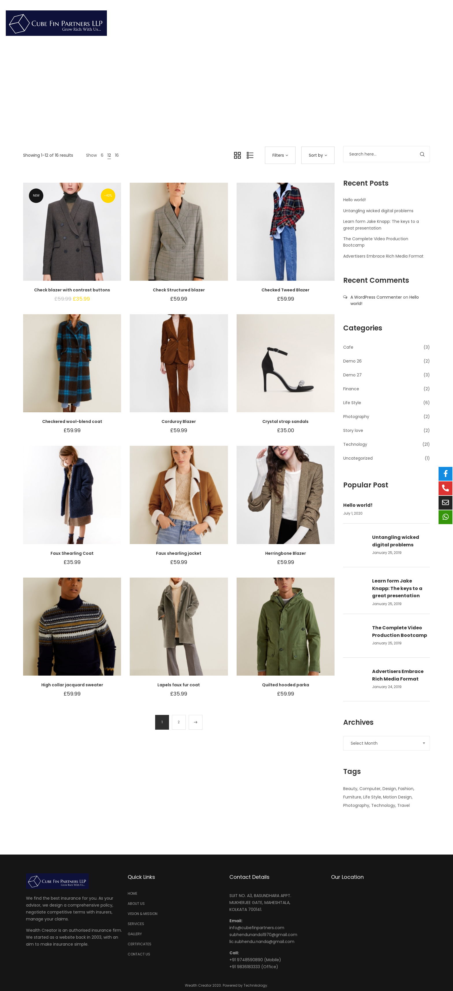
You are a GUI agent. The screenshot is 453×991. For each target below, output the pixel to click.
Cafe (348, 347)
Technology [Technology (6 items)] (383, 805)
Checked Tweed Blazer (285, 290)
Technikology (255, 985)
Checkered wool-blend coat (72, 421)
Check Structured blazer (179, 290)
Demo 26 (352, 361)
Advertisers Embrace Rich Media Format (383, 256)
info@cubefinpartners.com (256, 928)
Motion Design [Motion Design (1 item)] (397, 797)
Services (252, 23)
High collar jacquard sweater (72, 685)
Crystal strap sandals (285, 421)
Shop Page (224, 85)
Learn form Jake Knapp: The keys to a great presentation (397, 588)
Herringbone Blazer (285, 553)
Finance (351, 389)
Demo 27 (352, 375)
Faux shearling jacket (178, 553)
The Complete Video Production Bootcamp (399, 631)
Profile (218, 23)
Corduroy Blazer (178, 421)
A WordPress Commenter (376, 297)
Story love (353, 430)
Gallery (289, 23)
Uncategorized (358, 458)
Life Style (352, 403)
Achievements (333, 23)
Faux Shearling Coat (72, 553)
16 (117, 155)
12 (109, 155)
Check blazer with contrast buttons (72, 290)
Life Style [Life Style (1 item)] (372, 797)
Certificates (383, 23)
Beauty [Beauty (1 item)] (350, 789)
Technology (355, 444)
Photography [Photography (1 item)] (356, 805)
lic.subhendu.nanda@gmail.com (261, 941)
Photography (356, 416)
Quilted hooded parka (285, 685)
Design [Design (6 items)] (389, 789)
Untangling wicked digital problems (378, 211)
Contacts (427, 23)
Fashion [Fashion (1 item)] (405, 789)
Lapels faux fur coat (178, 685)
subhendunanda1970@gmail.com (263, 935)
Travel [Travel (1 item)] (403, 805)
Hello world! (354, 200)
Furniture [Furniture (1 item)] (352, 797)
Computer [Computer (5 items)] (369, 789)
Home (186, 23)
